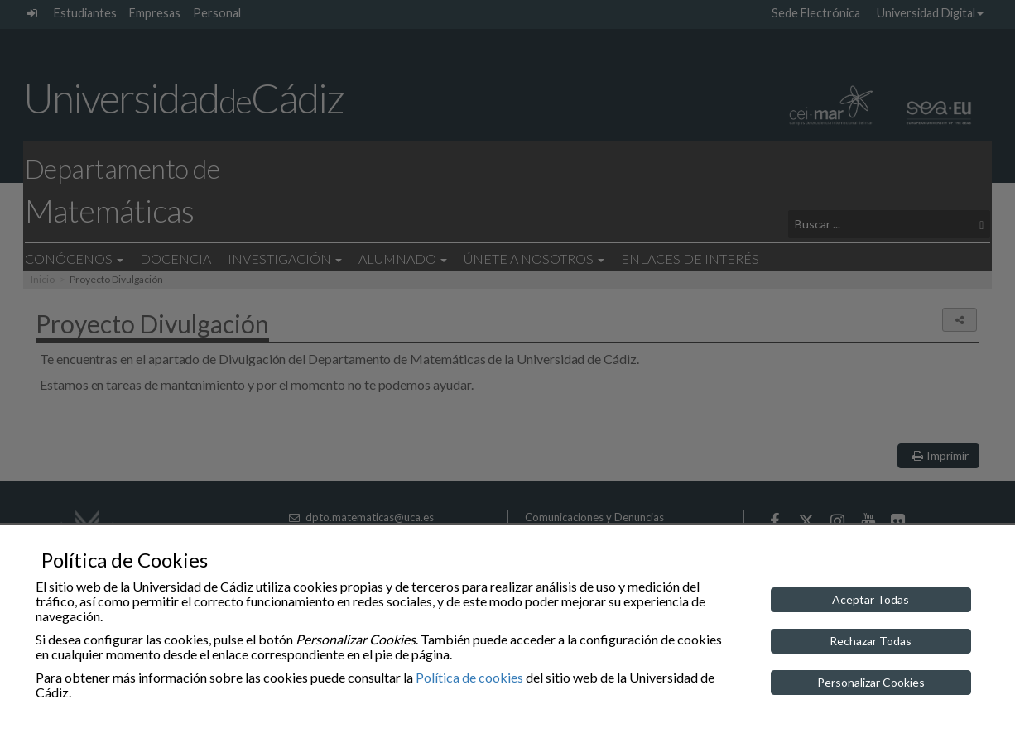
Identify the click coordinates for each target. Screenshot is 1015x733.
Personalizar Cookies (871, 682)
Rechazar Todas (871, 641)
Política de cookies (469, 677)
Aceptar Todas (870, 599)
